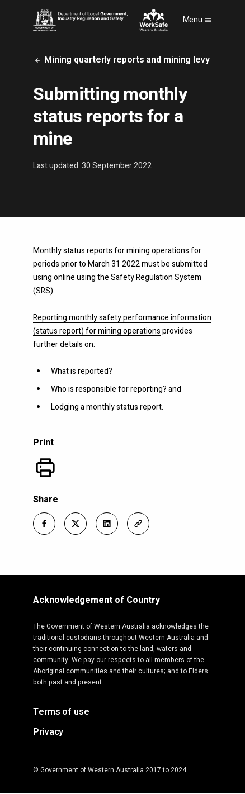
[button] (44, 523)
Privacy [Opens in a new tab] (48, 732)
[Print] (45, 467)
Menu (198, 20)
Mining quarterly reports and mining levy (121, 59)
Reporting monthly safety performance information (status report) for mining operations (122, 324)
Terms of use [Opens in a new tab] (61, 712)
